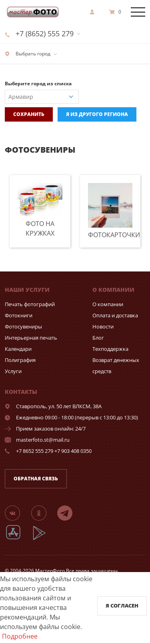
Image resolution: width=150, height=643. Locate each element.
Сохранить (28, 114)
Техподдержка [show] (110, 348)
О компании (107, 304)
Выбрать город (27, 53)
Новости (103, 326)
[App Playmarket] (44, 538)
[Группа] (17, 512)
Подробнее (20, 636)
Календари (18, 348)
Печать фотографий (30, 304)
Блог (98, 337)
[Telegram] (69, 512)
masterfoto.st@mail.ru (43, 439)
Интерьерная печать (31, 337)
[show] (94, 12)
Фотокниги (18, 315)
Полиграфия (20, 360)
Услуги (13, 371)
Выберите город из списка (38, 83)
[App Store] (18, 538)
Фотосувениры (23, 326)
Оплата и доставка (115, 315)
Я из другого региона (97, 114)
